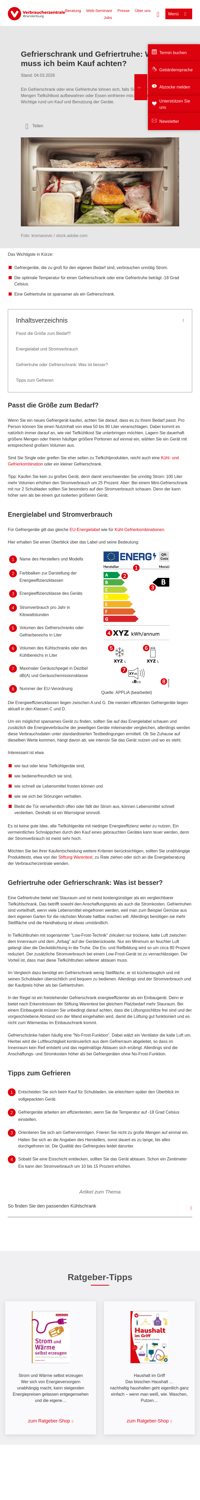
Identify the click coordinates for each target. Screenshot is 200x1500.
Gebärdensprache (176, 70)
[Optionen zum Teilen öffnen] (34, 126)
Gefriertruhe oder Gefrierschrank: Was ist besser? (62, 364)
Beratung (73, 10)
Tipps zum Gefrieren (34, 380)
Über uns (143, 10)
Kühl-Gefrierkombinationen (139, 529)
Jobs (108, 17)
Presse (123, 10)
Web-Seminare (99, 10)
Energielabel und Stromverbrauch (47, 349)
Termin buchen (173, 52)
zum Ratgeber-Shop (49, 1421)
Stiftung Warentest (75, 857)
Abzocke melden (174, 87)
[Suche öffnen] (158, 13)
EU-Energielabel (85, 529)
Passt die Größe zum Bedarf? (43, 333)
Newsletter (169, 121)
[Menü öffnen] (178, 14)
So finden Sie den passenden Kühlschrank (52, 1206)
